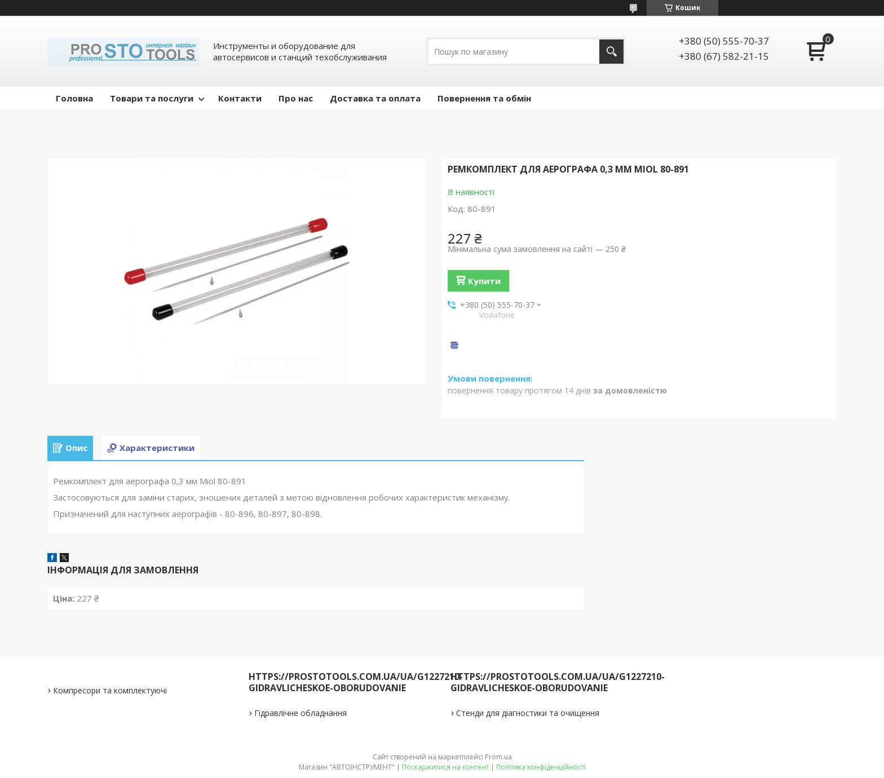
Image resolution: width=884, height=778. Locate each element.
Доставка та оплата (375, 98)
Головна (74, 98)
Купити (484, 280)
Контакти (240, 98)
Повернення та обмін (484, 98)
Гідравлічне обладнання (300, 713)
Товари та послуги (151, 98)
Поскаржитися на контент (445, 767)
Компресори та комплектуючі (110, 690)
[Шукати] (611, 51)
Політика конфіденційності (541, 767)
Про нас (296, 98)
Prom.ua (498, 757)
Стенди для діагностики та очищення (527, 713)
